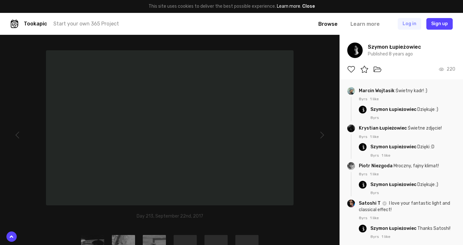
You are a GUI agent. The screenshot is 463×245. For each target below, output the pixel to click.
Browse (328, 24)
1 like (374, 99)
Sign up (439, 23)
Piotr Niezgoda (376, 166)
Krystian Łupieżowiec (383, 128)
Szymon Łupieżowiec (393, 109)
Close (308, 6)
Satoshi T (370, 203)
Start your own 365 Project (86, 24)
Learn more (288, 6)
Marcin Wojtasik (377, 90)
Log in (409, 23)
